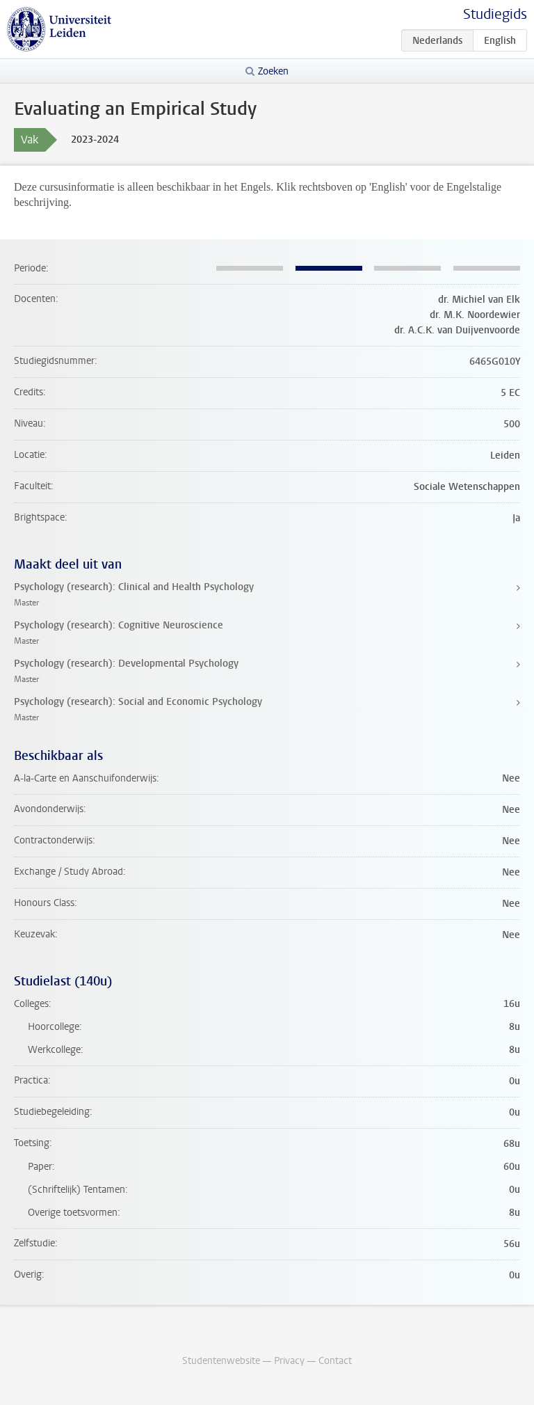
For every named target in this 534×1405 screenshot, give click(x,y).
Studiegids (495, 14)
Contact (335, 1360)
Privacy (289, 1360)
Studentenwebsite (221, 1360)
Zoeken (273, 71)
